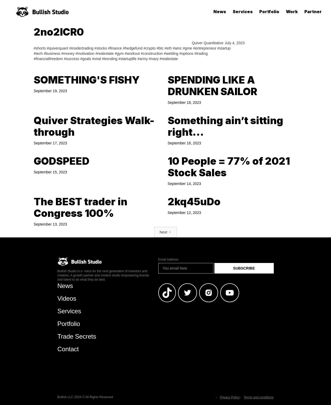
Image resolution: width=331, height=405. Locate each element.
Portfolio (269, 11)
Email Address (168, 259)
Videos (66, 298)
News (219, 11)
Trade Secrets (76, 336)
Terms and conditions (259, 397)
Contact (68, 349)
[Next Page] (165, 232)
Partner (313, 11)
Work (292, 11)
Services (243, 11)
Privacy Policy (229, 397)
